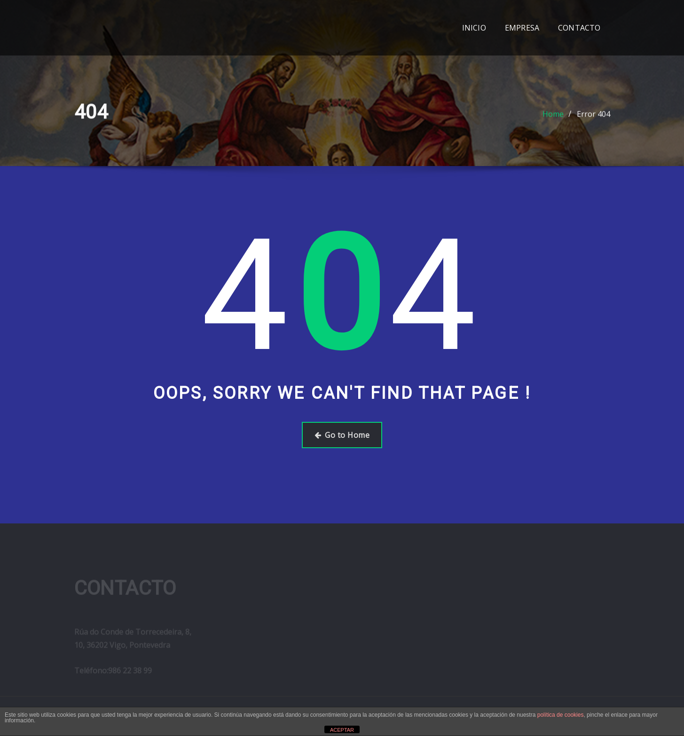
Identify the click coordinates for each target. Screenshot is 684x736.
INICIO (474, 28)
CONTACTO (579, 28)
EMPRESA (522, 28)
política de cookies (560, 715)
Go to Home (342, 435)
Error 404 (593, 116)
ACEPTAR (342, 730)
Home (553, 116)
